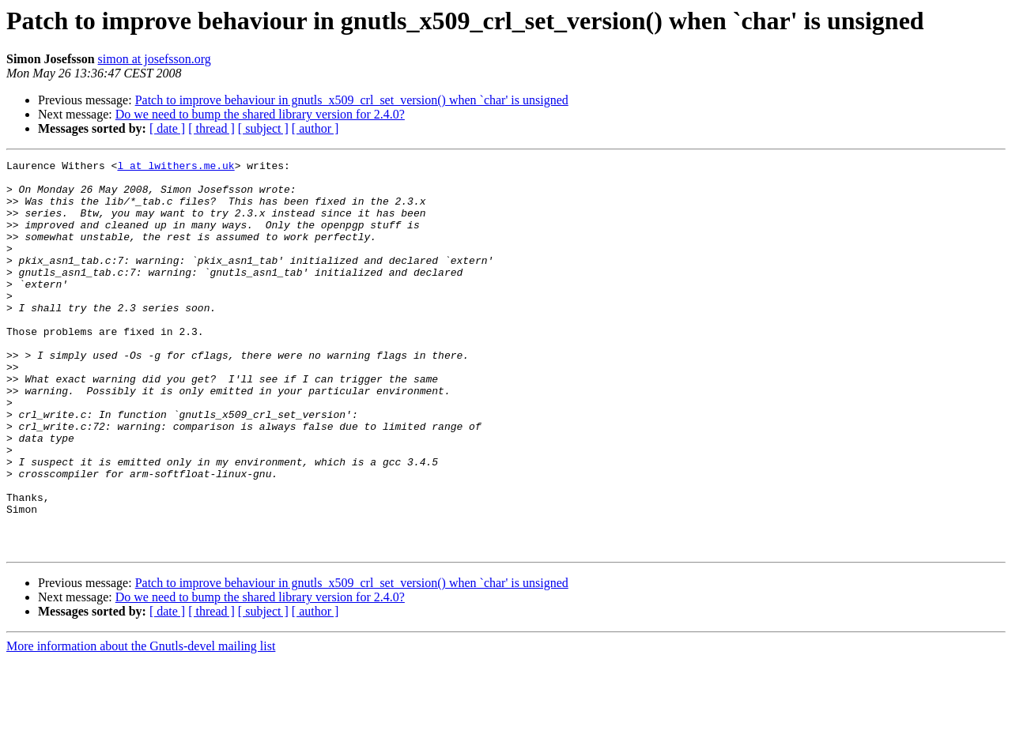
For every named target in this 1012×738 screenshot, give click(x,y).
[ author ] (315, 128)
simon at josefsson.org (154, 59)
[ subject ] (263, 128)
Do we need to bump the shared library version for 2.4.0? (260, 114)
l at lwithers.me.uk (175, 167)
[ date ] (167, 128)
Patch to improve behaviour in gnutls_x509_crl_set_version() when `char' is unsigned (351, 100)
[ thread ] (211, 128)
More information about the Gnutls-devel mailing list (140, 724)
